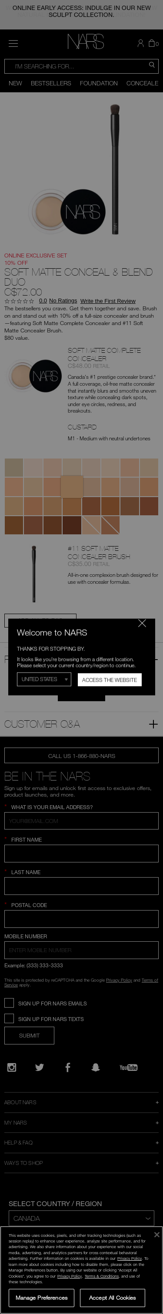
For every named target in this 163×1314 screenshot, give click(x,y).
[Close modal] (141, 622)
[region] (81, 1270)
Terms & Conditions (102, 1276)
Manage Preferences (41, 1297)
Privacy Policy (129, 1258)
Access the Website (109, 680)
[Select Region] (44, 679)
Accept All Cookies (112, 1297)
